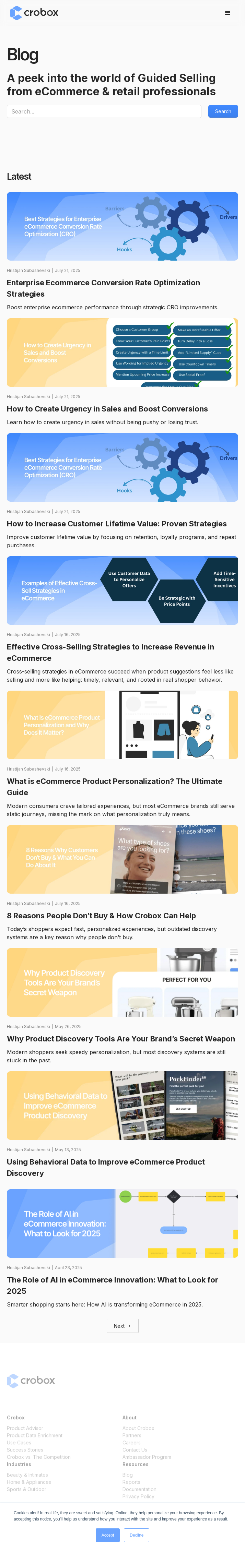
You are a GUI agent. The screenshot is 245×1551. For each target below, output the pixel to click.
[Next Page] (123, 1326)
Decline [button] (136, 1535)
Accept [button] (108, 1535)
